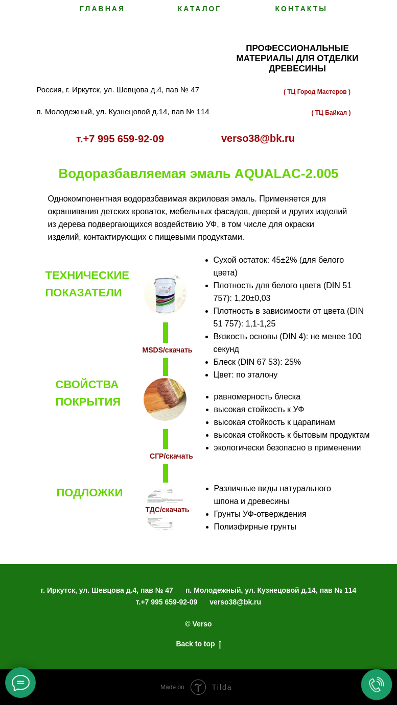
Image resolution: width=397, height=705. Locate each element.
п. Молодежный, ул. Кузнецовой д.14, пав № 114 (270, 590)
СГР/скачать (171, 456)
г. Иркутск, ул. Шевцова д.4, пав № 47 (107, 590)
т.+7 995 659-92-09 (166, 602)
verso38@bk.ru (235, 602)
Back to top (198, 644)
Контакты (301, 9)
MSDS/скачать (168, 350)
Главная (102, 9)
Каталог (200, 9)
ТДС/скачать (168, 510)
